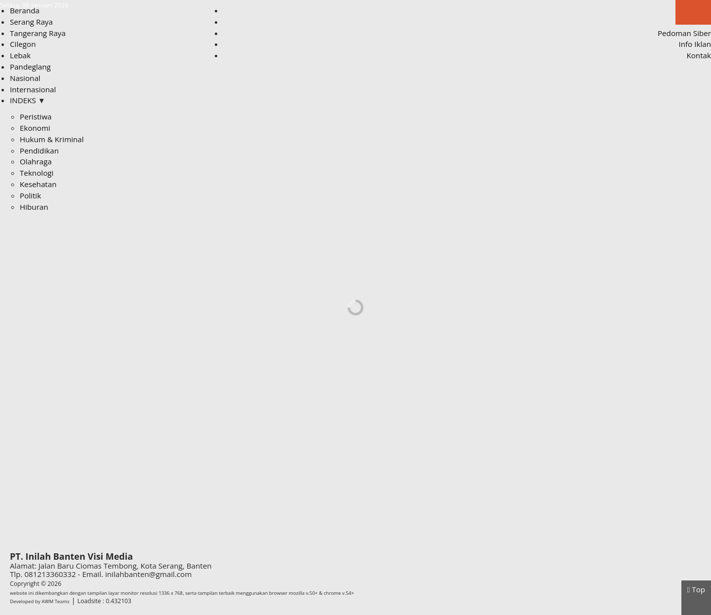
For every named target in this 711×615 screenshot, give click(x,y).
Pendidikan (39, 150)
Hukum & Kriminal (52, 139)
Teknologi (36, 173)
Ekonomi (35, 128)
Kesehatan (38, 184)
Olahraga (36, 161)
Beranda (25, 10)
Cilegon (23, 44)
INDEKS (27, 100)
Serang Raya (31, 22)
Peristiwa (35, 116)
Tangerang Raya (38, 33)
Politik (30, 195)
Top (696, 589)
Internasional (33, 89)
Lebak (20, 55)
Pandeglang (30, 67)
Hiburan (34, 207)
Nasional (25, 78)
